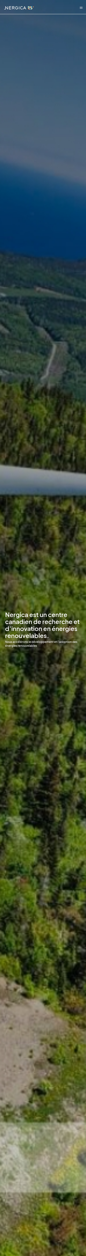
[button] (81, 7)
